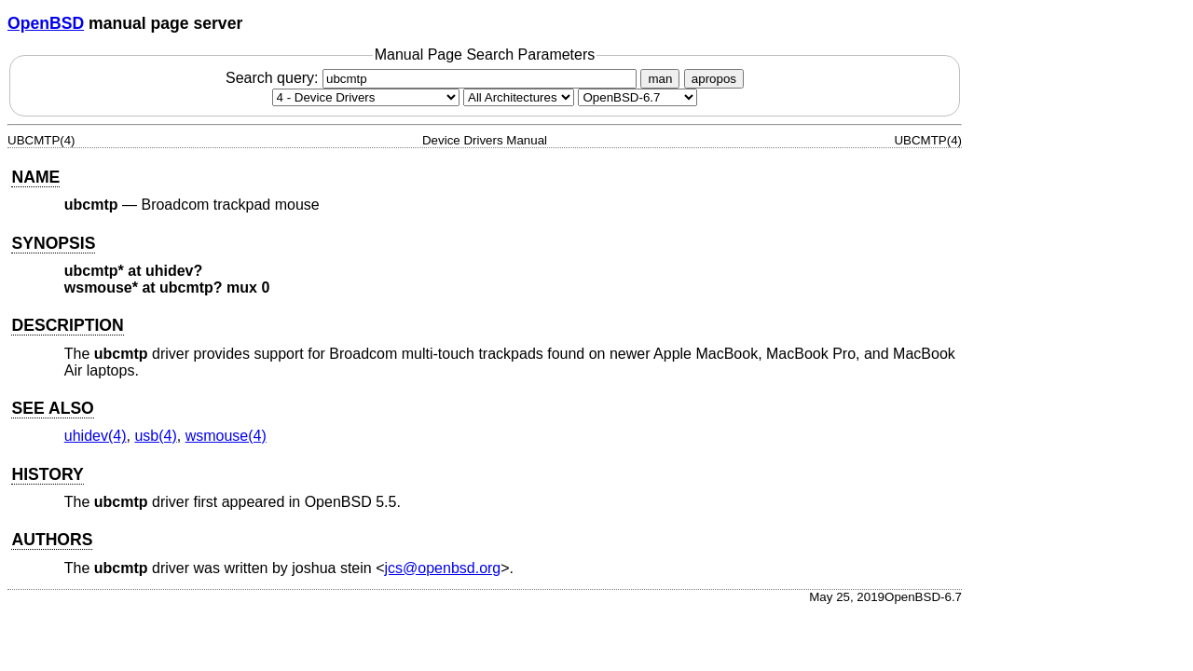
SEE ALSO (52, 408)
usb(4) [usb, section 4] (155, 436)
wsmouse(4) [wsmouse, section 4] (226, 436)
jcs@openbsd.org (443, 568)
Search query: (433, 78)
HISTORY (47, 474)
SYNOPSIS (53, 243)
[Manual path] (637, 97)
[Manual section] (365, 97)
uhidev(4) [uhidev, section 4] (95, 436)
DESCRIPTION (67, 325)
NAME (35, 177)
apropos (714, 79)
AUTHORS (51, 539)
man (660, 79)
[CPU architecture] (518, 97)
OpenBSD (45, 23)
